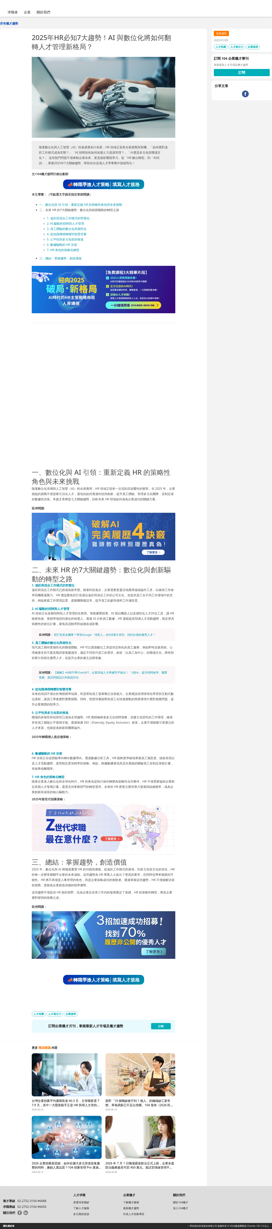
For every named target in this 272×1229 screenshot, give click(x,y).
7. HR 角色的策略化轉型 (63, 250)
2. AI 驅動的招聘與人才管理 (65, 223)
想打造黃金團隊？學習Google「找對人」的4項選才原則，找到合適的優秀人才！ (105, 635)
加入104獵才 (180, 1208)
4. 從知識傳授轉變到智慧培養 (67, 234)
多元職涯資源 (81, 1214)
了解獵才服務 (131, 1202)
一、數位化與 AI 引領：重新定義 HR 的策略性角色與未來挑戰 (80, 205)
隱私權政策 (8, 1225)
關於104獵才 (180, 1202)
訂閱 (241, 72)
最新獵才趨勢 (131, 1208)
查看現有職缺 (81, 1202)
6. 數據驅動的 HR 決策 (62, 245)
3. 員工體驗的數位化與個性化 (67, 229)
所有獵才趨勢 (9, 23)
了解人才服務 (81, 1208)
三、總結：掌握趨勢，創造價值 (60, 258)
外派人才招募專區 (133, 1214)
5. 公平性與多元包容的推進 (65, 239)
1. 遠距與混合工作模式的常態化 (68, 218)
